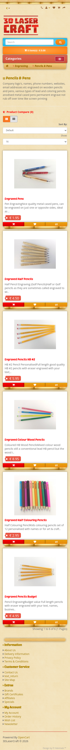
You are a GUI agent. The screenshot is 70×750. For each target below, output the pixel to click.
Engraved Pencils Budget (21, 596)
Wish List (9, 720)
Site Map (9, 680)
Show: (64, 135)
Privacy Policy (12, 657)
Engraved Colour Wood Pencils (25, 439)
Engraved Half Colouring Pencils (26, 520)
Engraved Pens (14, 198)
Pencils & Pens (43, 65)
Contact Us (11, 672)
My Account (11, 712)
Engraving (21, 65)
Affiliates (9, 698)
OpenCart (24, 737)
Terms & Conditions (16, 661)
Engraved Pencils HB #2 (20, 359)
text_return (11, 676)
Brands (8, 690)
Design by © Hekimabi (53, 748)
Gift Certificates (13, 694)
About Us (10, 650)
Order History (12, 716)
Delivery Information (16, 654)
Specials (9, 702)
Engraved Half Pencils (19, 279)
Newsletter (11, 724)
